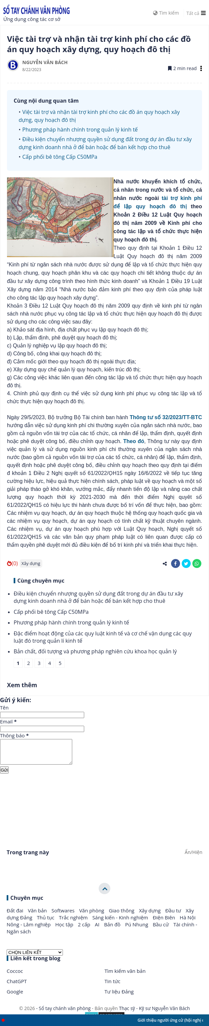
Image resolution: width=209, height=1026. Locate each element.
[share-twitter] (186, 563)
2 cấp (85, 929)
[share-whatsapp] (196, 563)
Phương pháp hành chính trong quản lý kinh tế (80, 129)
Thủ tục (46, 922)
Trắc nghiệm (74, 922)
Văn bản (38, 915)
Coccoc (15, 976)
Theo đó (133, 441)
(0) (12, 563)
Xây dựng (31, 563)
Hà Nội (187, 922)
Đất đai (16, 915)
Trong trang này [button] (28, 857)
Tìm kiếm (166, 13)
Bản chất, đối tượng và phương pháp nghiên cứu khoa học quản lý (95, 651)
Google (15, 996)
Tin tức (112, 986)
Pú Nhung (137, 929)
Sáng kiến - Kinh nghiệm (120, 922)
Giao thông (122, 915)
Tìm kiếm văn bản (124, 976)
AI (98, 929)
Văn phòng (92, 915)
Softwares (64, 915)
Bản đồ (113, 929)
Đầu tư (173, 915)
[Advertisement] (104, 806)
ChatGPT (17, 986)
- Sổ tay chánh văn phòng (63, 1013)
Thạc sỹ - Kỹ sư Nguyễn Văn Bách (154, 1013)
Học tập (65, 929)
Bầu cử (161, 929)
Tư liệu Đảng (119, 996)
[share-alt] (164, 563)
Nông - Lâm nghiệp (29, 929)
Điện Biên (164, 922)
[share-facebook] (175, 563)
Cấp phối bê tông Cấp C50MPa (59, 156)
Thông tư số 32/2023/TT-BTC (166, 417)
